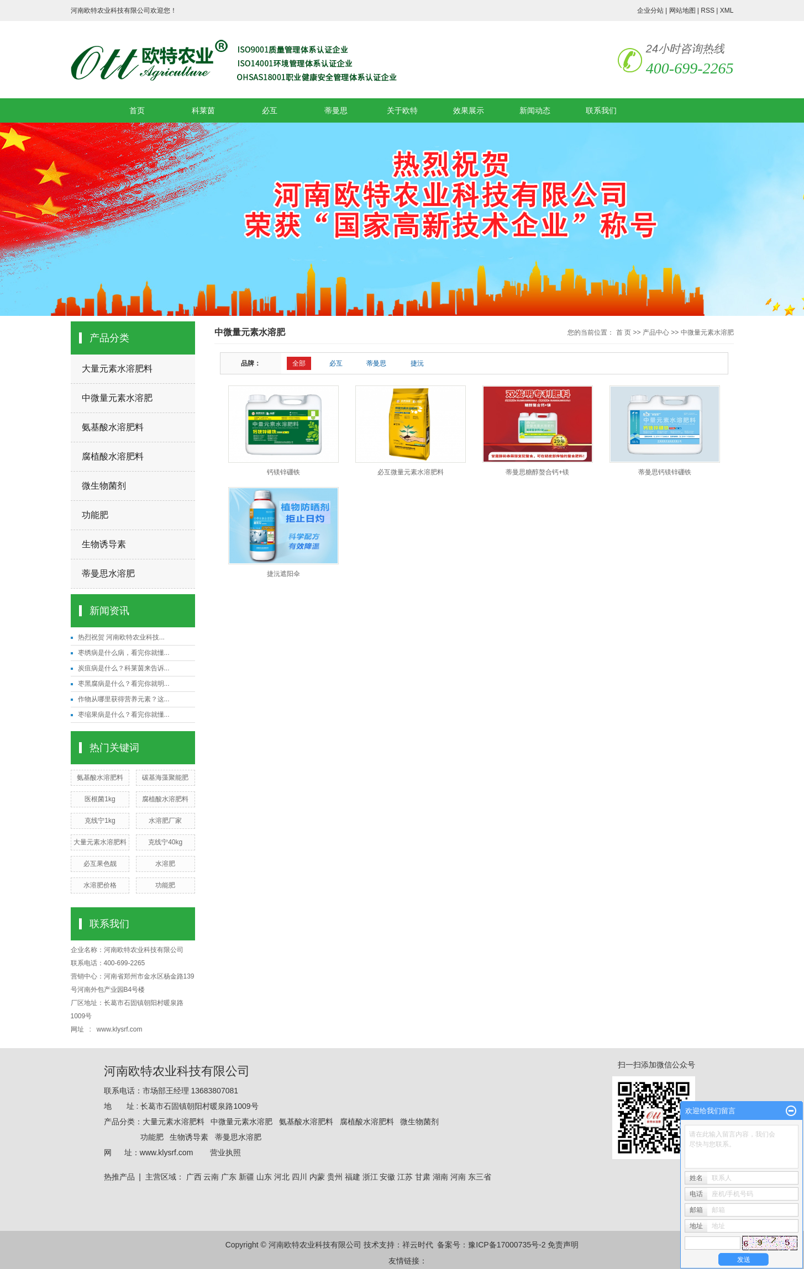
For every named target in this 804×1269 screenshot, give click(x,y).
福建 (352, 1176)
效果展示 (468, 110)
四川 (299, 1176)
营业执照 (225, 1152)
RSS (707, 10)
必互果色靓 (100, 864)
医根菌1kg (100, 799)
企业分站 (650, 10)
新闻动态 (534, 110)
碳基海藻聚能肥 (165, 777)
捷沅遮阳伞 (283, 574)
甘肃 (422, 1176)
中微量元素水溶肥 (117, 398)
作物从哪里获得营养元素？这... (124, 699)
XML (727, 10)
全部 (299, 363)
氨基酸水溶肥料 (113, 427)
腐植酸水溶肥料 (113, 456)
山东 (264, 1176)
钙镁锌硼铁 (283, 472)
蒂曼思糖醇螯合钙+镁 (537, 472)
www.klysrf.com (120, 1029)
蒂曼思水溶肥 (108, 573)
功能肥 (95, 515)
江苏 (405, 1176)
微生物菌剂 (104, 485)
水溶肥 (165, 864)
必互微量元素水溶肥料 (410, 472)
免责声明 (563, 1244)
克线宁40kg (165, 842)
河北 (282, 1176)
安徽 (387, 1176)
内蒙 (317, 1176)
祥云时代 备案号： (435, 1244)
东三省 (479, 1176)
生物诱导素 (104, 544)
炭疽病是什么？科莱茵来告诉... (124, 668)
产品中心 (656, 332)
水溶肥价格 (100, 885)
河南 (458, 1176)
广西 (194, 1176)
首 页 (623, 332)
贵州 (335, 1176)
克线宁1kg (100, 820)
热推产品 (119, 1176)
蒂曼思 (336, 110)
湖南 (440, 1176)
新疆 (246, 1176)
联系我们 (601, 110)
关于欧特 (402, 110)
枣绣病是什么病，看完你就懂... (124, 653)
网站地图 (682, 10)
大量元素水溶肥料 (117, 368)
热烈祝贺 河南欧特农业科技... (121, 637)
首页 (137, 110)
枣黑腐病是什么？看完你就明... (124, 684)
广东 (229, 1176)
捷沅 (417, 363)
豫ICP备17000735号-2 (506, 1244)
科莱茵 (203, 110)
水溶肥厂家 (165, 820)
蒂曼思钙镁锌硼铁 (664, 472)
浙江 (370, 1176)
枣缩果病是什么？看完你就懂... (124, 714)
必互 (269, 110)
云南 (211, 1176)
